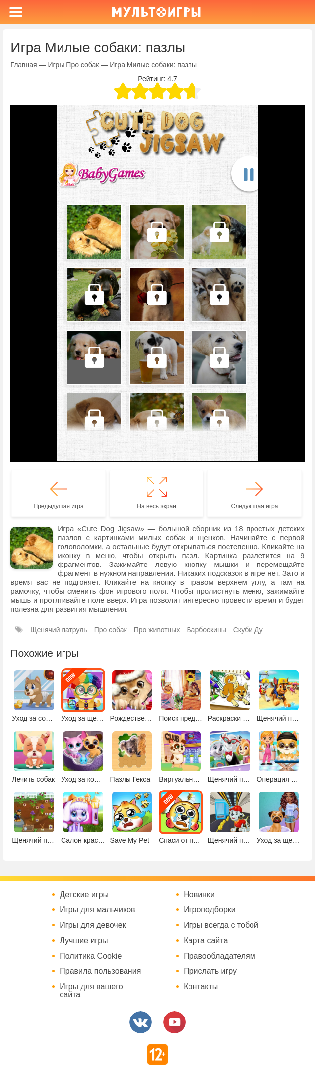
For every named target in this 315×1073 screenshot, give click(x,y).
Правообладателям (219, 956)
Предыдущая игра (59, 506)
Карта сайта (206, 941)
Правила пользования (100, 971)
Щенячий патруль (58, 629)
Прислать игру (210, 971)
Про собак (110, 629)
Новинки (199, 895)
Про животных (157, 629)
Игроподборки (210, 910)
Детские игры (84, 895)
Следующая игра (254, 506)
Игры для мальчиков (97, 910)
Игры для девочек (93, 925)
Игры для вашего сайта (91, 991)
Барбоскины (206, 629)
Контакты (201, 987)
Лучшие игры (84, 941)
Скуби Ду (248, 629)
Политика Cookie (91, 956)
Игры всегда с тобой (221, 925)
